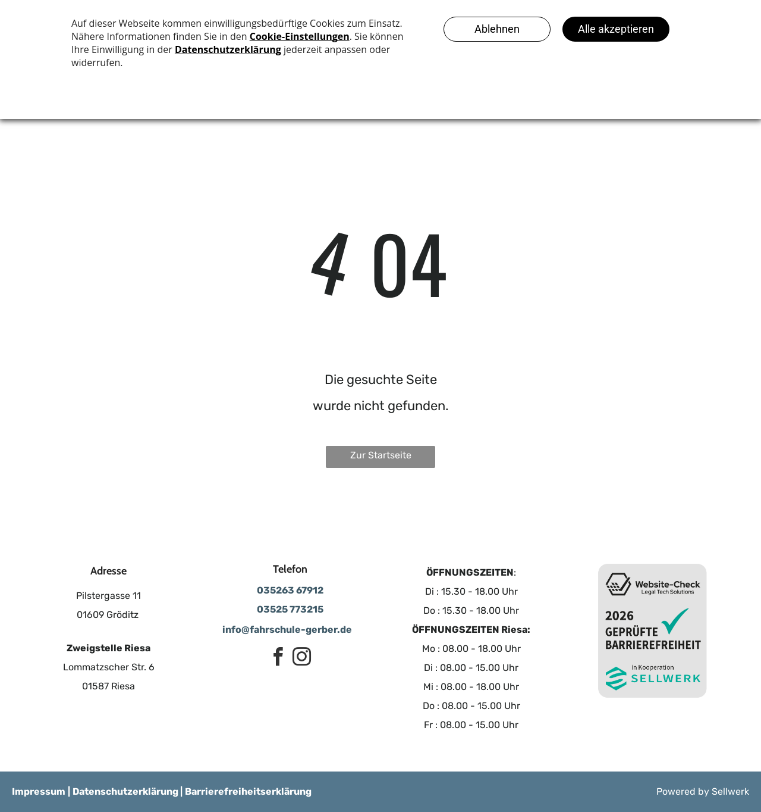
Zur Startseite (380, 455)
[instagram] (302, 659)
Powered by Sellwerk (702, 791)
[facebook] (278, 659)
